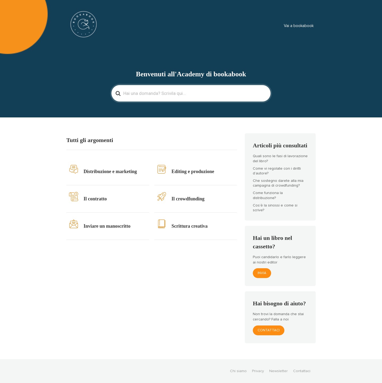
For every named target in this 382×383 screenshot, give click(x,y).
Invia (262, 273)
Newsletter (278, 371)
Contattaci (269, 330)
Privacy (258, 371)
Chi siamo (238, 371)
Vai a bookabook (299, 26)
